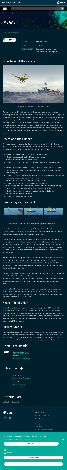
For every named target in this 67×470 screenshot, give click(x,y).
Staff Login (38, 424)
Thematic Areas (13, 33)
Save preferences (33, 460)
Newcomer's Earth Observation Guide (45, 432)
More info (31, 446)
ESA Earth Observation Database (44, 429)
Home (5, 33)
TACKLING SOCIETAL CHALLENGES (45, 421)
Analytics (9, 455)
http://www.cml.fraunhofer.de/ (21, 358)
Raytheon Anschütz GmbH (21, 376)
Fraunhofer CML (20, 352)
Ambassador (38, 426)
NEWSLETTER (39, 418)
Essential (9, 452)
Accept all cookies (33, 466)
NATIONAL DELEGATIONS (42, 415)
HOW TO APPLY (39, 412)
